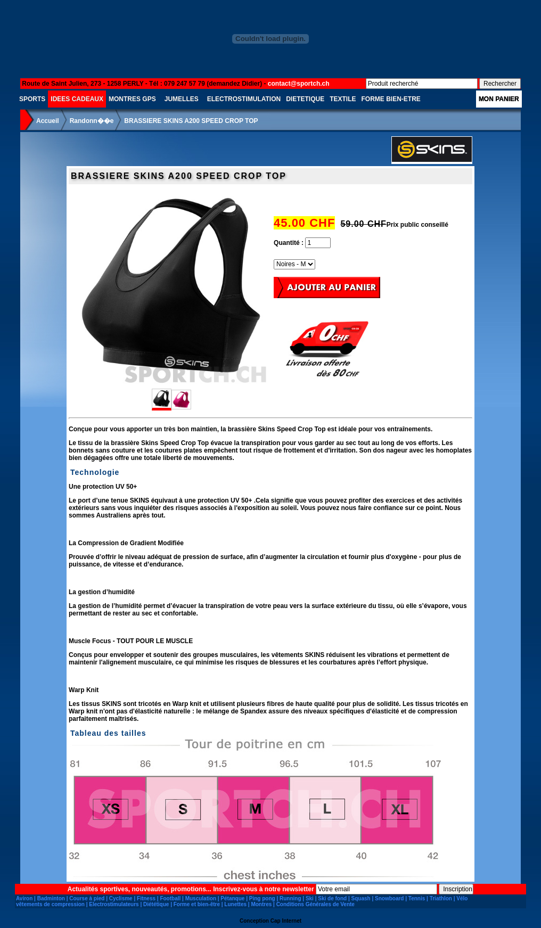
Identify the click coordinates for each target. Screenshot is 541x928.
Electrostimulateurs (113, 904)
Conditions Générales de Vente (315, 904)
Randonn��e (92, 121)
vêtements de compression (50, 904)
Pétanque (232, 898)
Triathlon (441, 898)
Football (170, 898)
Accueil (47, 121)
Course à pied (86, 898)
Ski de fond (332, 898)
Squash (361, 898)
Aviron (24, 898)
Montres (261, 904)
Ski (310, 898)
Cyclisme (121, 898)
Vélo (462, 898)
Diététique (156, 904)
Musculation (200, 898)
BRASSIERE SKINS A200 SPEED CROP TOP (191, 121)
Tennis (416, 898)
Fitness (146, 898)
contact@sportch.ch (299, 83)
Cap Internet (285, 921)
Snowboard (389, 898)
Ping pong (262, 898)
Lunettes (235, 904)
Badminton (51, 898)
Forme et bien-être (197, 904)
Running (290, 898)
